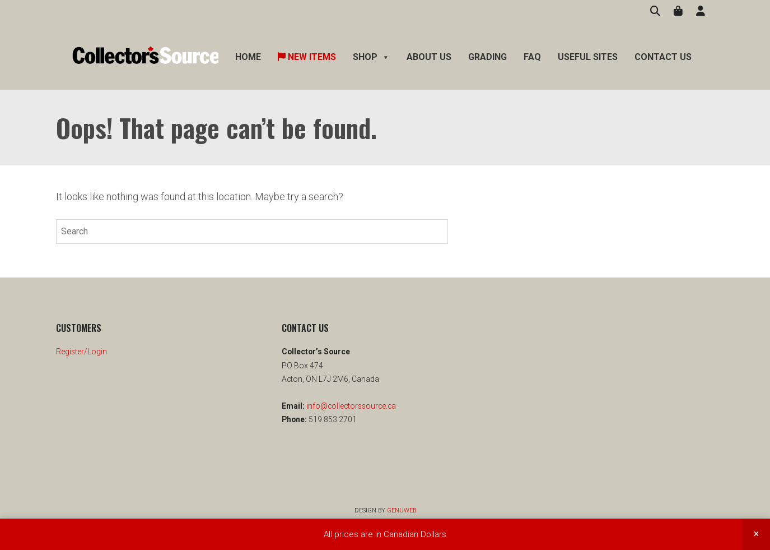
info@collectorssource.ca (350, 405)
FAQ (532, 57)
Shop (371, 57)
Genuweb (401, 510)
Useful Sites (588, 57)
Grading (487, 57)
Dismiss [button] (756, 534)
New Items (307, 57)
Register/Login (81, 351)
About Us (429, 57)
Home (248, 57)
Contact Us (663, 57)
